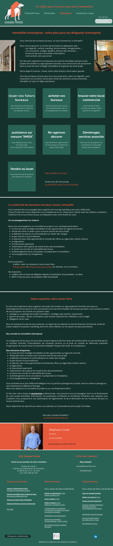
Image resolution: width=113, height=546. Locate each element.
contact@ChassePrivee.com (86, 466)
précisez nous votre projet (40, 267)
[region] (28, 464)
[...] (100, 21)
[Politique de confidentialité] (17, 536)
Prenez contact (19, 267)
